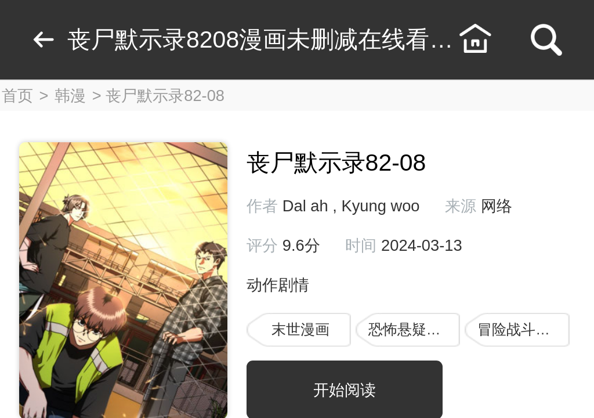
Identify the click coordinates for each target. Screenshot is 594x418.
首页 (17, 96)
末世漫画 (300, 329)
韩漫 (70, 96)
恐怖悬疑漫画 (411, 329)
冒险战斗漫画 (520, 329)
